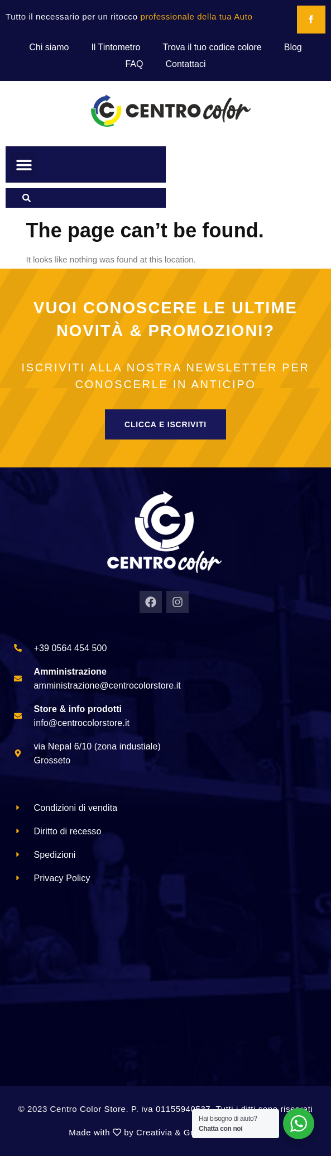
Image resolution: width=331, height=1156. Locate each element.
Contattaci (185, 64)
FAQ (134, 64)
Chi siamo (49, 47)
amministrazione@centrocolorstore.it (107, 685)
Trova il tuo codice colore (211, 47)
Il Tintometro (115, 47)
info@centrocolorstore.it (82, 723)
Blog (293, 47)
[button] (23, 164)
